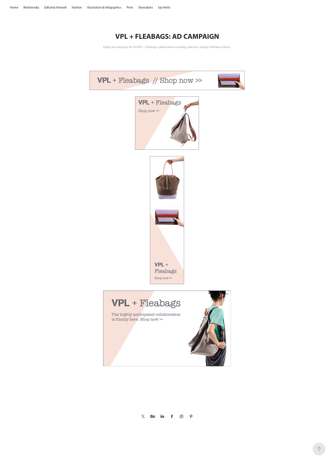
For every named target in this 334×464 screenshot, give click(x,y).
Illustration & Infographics (104, 7)
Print (130, 7)
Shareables (145, 7)
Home (14, 7)
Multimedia (31, 7)
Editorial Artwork (55, 7)
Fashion (77, 7)
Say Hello (164, 7)
